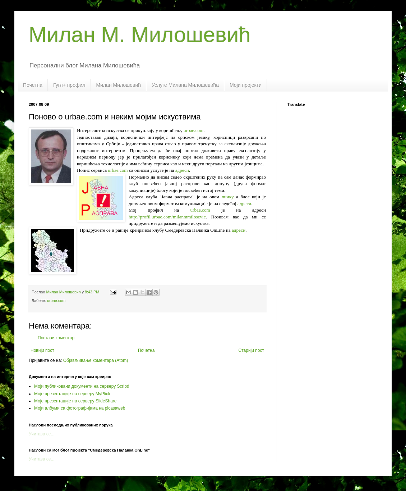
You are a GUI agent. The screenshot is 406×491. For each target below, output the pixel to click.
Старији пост (251, 350)
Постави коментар (56, 337)
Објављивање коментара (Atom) (95, 360)
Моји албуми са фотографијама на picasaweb (79, 408)
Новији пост (42, 350)
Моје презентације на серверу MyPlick (72, 393)
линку (228, 196)
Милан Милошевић (118, 85)
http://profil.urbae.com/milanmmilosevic (167, 216)
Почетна (32, 85)
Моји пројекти (246, 85)
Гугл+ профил (69, 85)
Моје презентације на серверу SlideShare (75, 400)
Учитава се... (42, 433)
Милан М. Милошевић (140, 35)
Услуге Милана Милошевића (185, 85)
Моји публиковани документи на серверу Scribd (81, 386)
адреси (182, 170)
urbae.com (193, 130)
